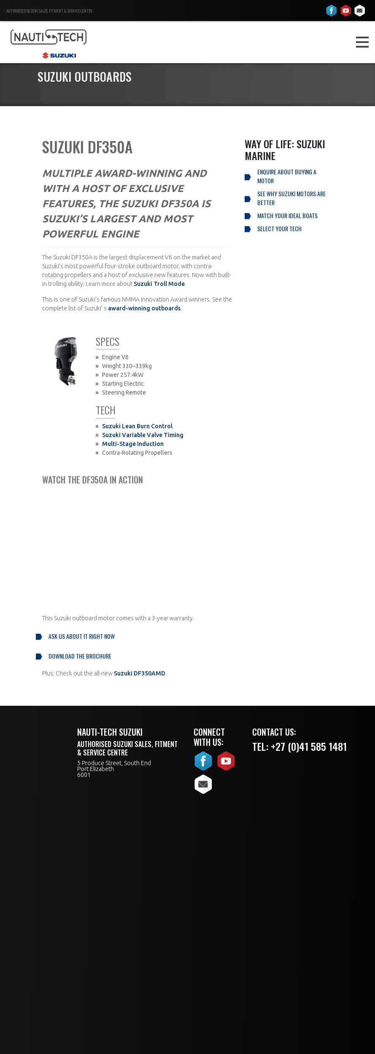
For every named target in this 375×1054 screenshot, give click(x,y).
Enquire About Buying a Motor (286, 176)
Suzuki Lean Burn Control (137, 426)
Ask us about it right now (82, 636)
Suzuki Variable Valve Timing (142, 435)
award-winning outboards (144, 308)
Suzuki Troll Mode (159, 283)
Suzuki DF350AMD (139, 673)
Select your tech (279, 228)
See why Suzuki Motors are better (291, 198)
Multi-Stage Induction (133, 443)
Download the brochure (80, 655)
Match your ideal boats (287, 215)
